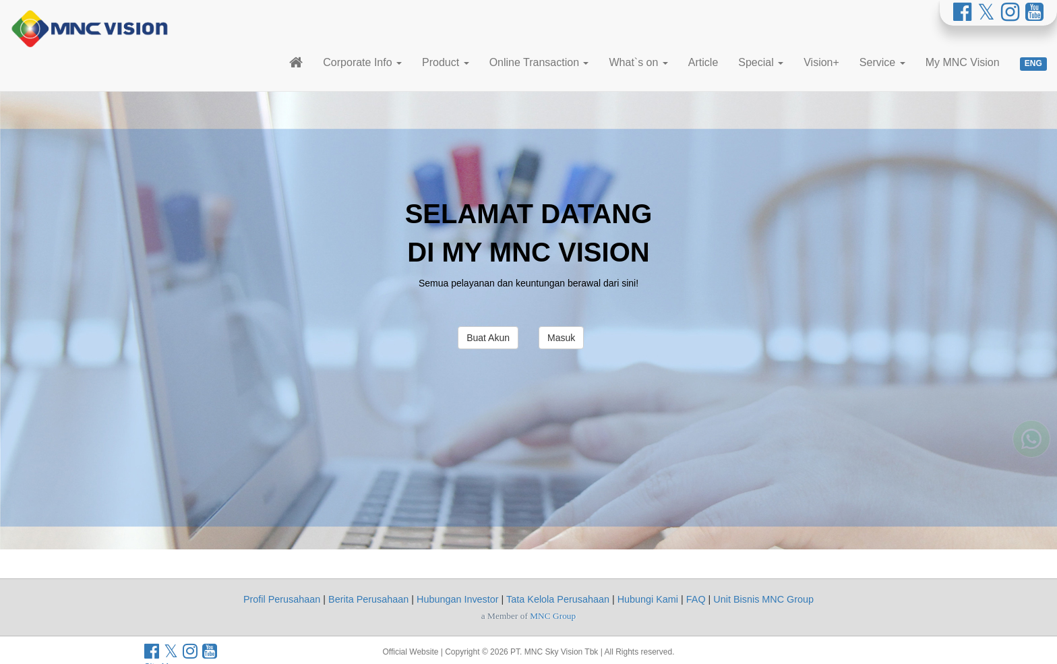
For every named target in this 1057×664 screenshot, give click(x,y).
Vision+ (821, 62)
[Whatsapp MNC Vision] (1031, 431)
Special (760, 62)
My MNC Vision (963, 62)
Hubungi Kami (647, 599)
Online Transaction (539, 62)
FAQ (696, 599)
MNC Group (553, 616)
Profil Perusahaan (281, 599)
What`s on (638, 62)
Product (445, 62)
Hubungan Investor (458, 599)
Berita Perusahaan (368, 599)
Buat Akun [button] (488, 337)
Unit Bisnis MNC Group (763, 599)
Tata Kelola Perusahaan (557, 599)
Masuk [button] (561, 337)
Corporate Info (362, 62)
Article (703, 62)
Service (882, 62)
